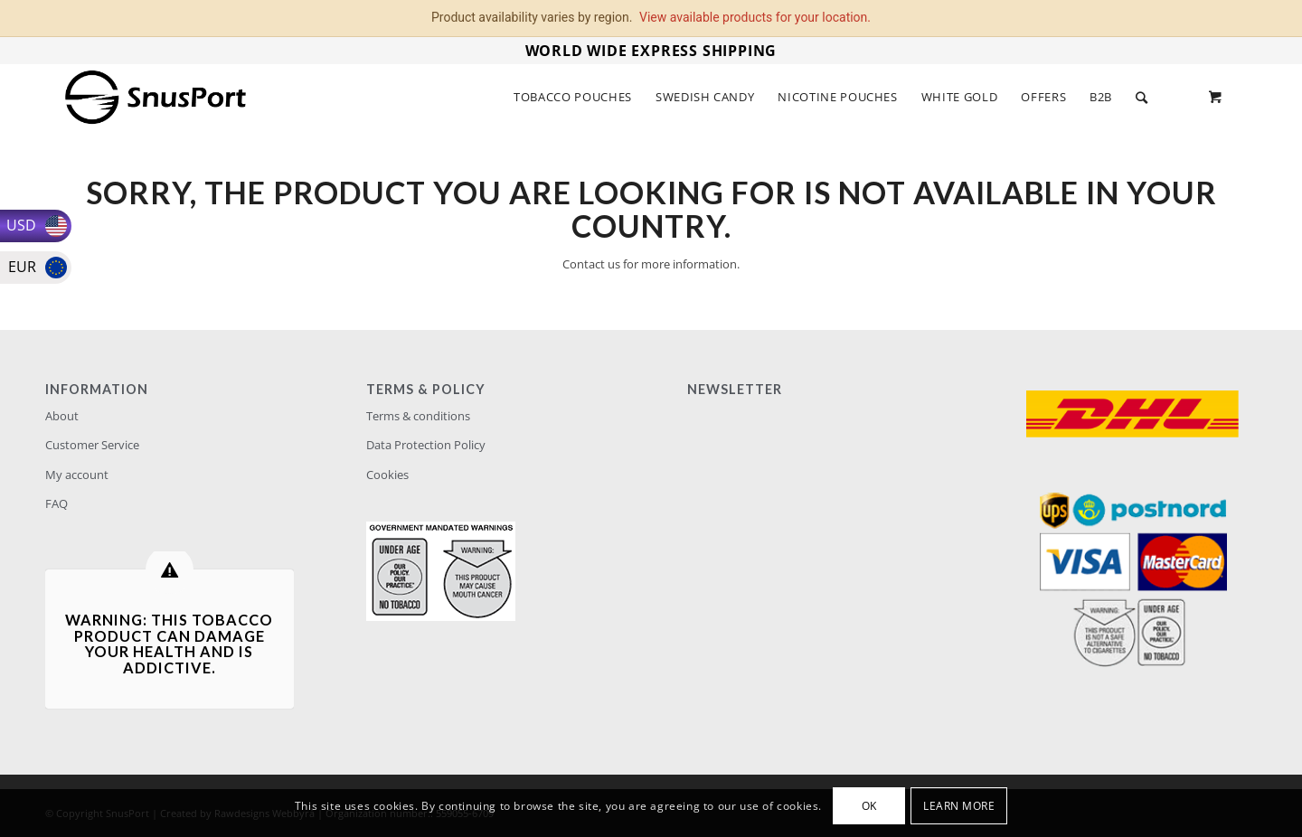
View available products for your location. (755, 17)
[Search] (1142, 97)
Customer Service (92, 445)
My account (76, 474)
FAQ (56, 503)
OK (869, 805)
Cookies (387, 474)
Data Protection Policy (426, 445)
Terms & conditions (418, 416)
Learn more (959, 805)
